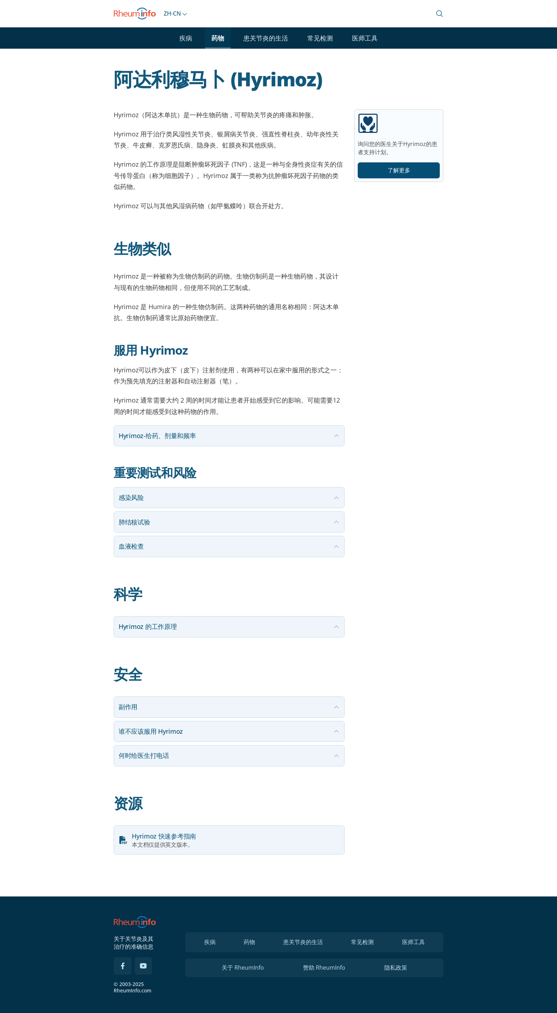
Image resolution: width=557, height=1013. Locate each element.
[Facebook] (122, 966)
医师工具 (365, 38)
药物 (217, 38)
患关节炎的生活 (265, 38)
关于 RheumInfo (243, 967)
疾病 (185, 38)
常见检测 (320, 38)
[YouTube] (143, 966)
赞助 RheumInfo (324, 967)
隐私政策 (395, 967)
